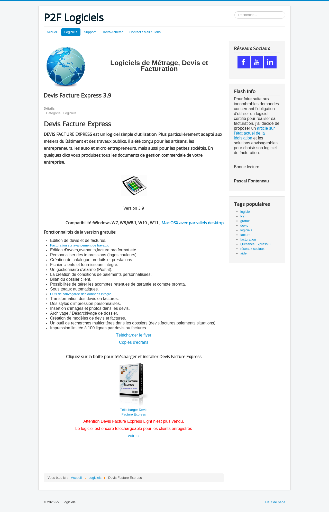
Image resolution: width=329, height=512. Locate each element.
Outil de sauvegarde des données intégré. (81, 294)
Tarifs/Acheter (112, 32)
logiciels (246, 230)
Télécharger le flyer (133, 335)
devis (244, 225)
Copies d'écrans (133, 342)
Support (90, 32)
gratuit (245, 221)
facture (245, 235)
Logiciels (70, 32)
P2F (243, 216)
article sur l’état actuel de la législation (254, 133)
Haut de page (275, 502)
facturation (248, 239)
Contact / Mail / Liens (145, 32)
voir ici (133, 436)
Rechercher (234, 11)
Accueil (52, 32)
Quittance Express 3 (255, 244)
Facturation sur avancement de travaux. (79, 245)
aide (243, 253)
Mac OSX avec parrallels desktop (192, 223)
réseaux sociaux (252, 249)
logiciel (245, 212)
